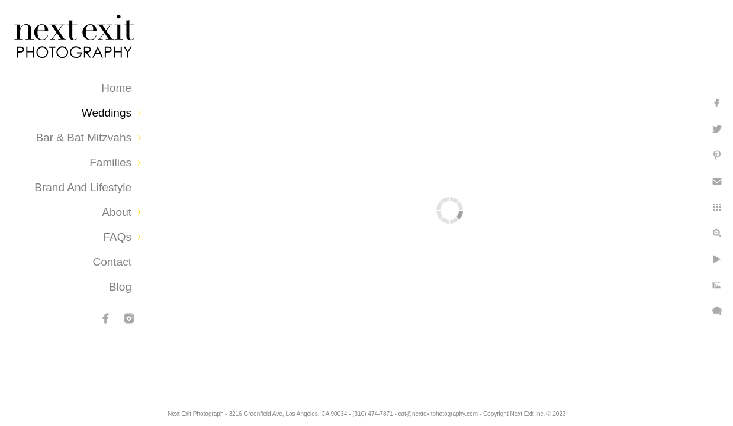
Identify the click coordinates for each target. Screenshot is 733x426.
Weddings (106, 112)
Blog (120, 286)
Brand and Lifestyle (82, 187)
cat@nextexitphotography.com (453, 411)
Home (116, 88)
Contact (112, 262)
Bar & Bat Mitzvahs (83, 137)
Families (110, 162)
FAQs (117, 237)
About (116, 212)
